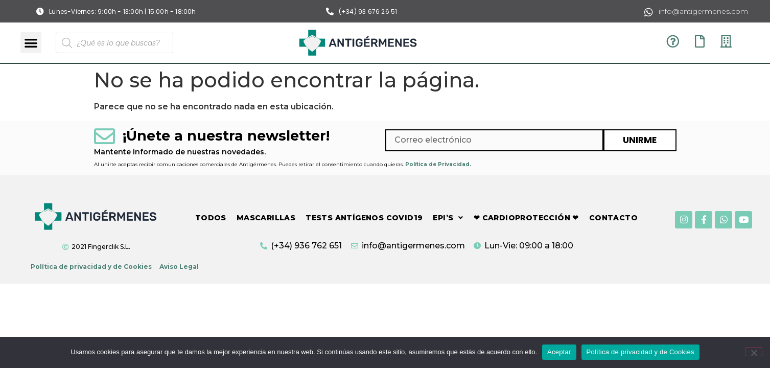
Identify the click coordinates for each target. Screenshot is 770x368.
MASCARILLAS (266, 217)
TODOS (210, 217)
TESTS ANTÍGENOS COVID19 (364, 217)
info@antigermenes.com (703, 11)
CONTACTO (613, 217)
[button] (30, 42)
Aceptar (559, 352)
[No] (753, 351)
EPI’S (448, 217)
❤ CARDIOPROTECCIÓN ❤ (526, 217)
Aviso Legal (179, 266)
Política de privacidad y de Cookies (91, 266)
